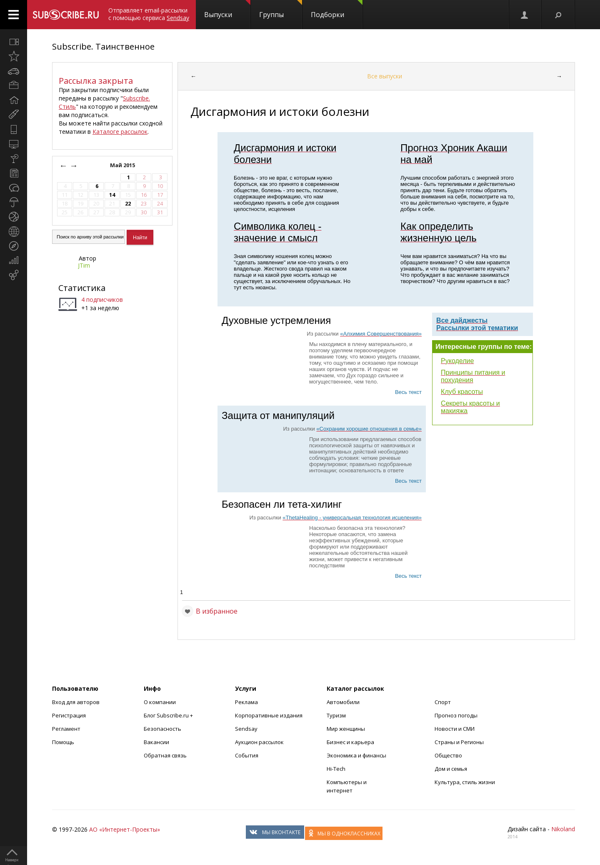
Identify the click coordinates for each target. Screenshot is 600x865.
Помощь (63, 742)
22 (128, 203)
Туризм (336, 715)
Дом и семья (451, 768)
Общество (448, 755)
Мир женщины (346, 728)
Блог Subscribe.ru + (169, 715)
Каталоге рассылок (120, 131)
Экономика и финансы (356, 755)
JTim (84, 265)
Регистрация (69, 715)
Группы (280, 9)
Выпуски (227, 9)
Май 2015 (123, 165)
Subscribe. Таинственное (103, 46)
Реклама (246, 702)
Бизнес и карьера (350, 742)
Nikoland (563, 829)
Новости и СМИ (455, 728)
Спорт (443, 702)
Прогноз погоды (456, 715)
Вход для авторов (76, 702)
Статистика (81, 287)
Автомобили (343, 702)
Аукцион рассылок (259, 742)
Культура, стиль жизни (465, 782)
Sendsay (246, 728)
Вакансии (156, 742)
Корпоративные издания (268, 715)
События (246, 755)
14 (112, 194)
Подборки (336, 9)
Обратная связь (165, 755)
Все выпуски (384, 76)
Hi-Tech (336, 768)
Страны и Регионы (459, 742)
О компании (160, 702)
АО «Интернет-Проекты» (124, 829)
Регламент (66, 728)
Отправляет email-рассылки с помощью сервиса (148, 14)
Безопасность (162, 728)
